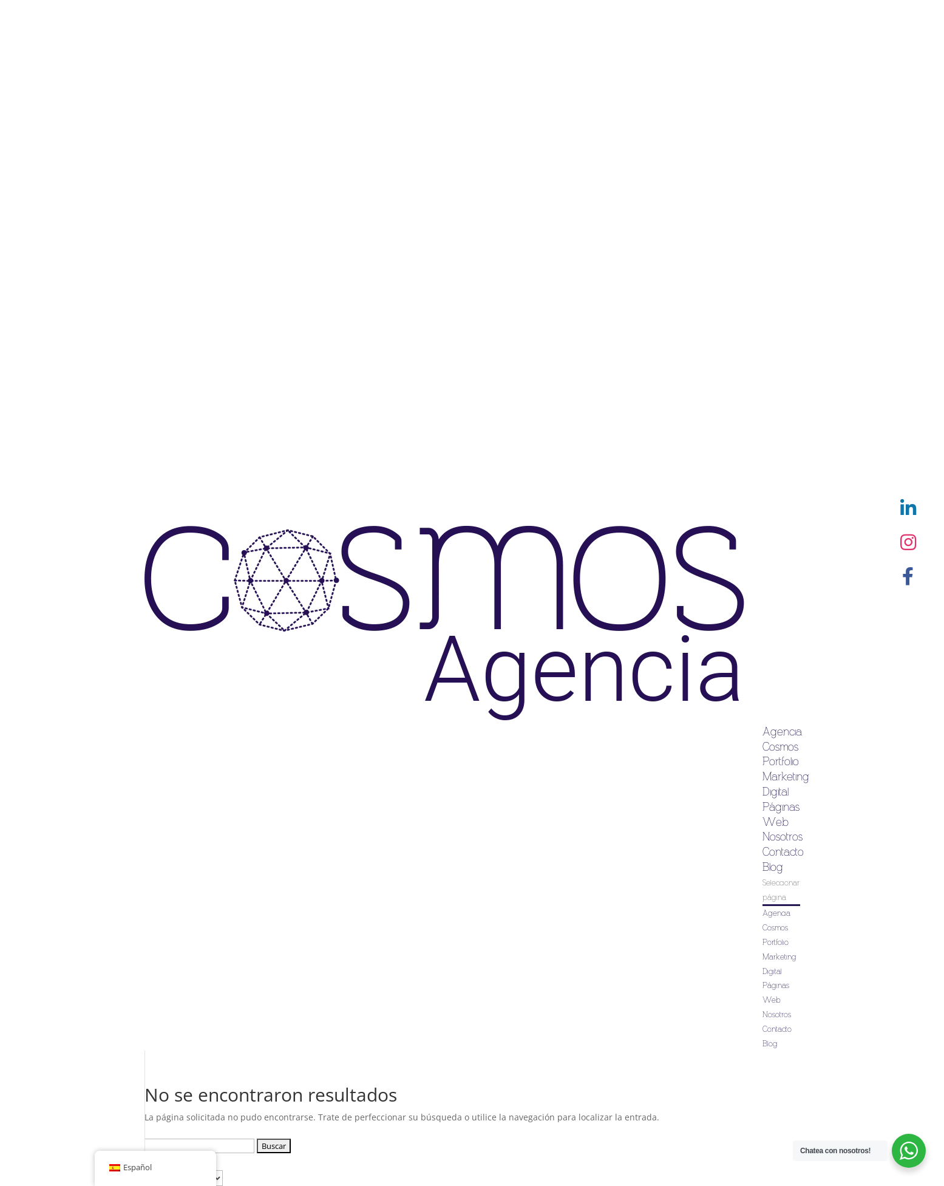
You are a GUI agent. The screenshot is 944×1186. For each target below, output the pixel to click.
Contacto (783, 852)
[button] (908, 576)
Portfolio (780, 761)
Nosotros (782, 836)
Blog (772, 867)
